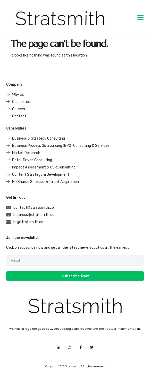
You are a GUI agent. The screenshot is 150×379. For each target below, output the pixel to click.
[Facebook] (81, 347)
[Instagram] (69, 347)
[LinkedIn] (58, 347)
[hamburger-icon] (140, 18)
